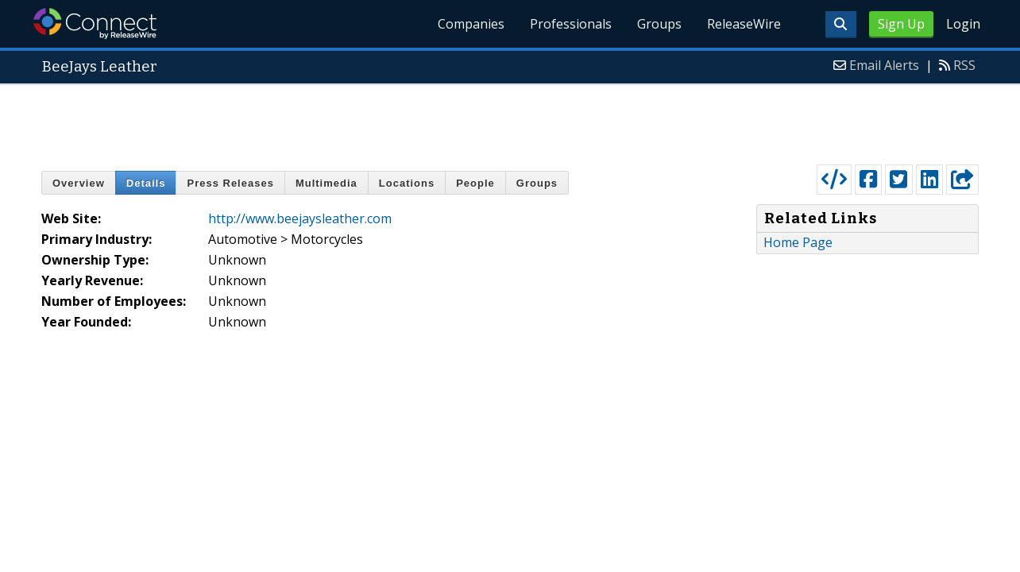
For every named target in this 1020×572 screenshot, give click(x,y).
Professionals (571, 24)
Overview (78, 183)
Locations (407, 183)
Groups (659, 24)
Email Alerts (884, 65)
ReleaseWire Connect (94, 23)
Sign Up (901, 24)
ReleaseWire (744, 24)
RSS (964, 65)
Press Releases (230, 183)
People (475, 183)
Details (146, 183)
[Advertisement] (510, 121)
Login (963, 24)
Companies (471, 24)
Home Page (798, 242)
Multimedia (326, 183)
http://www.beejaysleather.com (300, 218)
